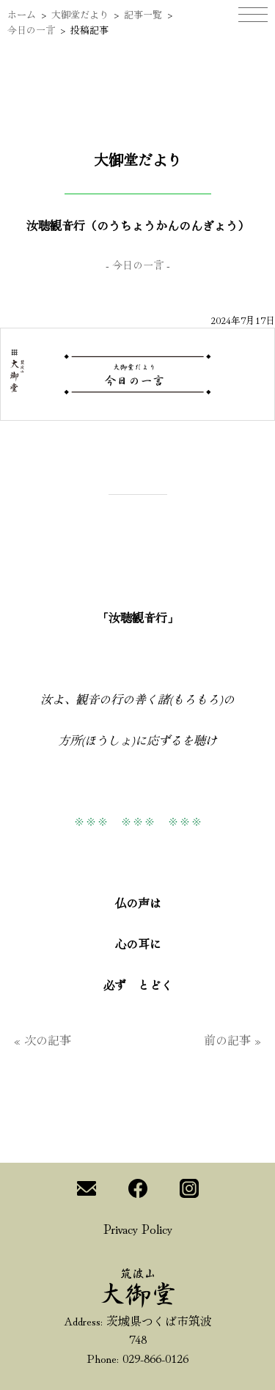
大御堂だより (80, 14)
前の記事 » (232, 1039)
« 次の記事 (42, 1039)
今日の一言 (31, 30)
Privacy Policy (137, 1228)
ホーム (21, 14)
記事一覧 (143, 14)
